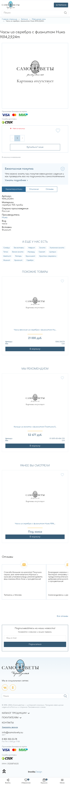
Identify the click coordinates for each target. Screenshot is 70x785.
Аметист (7, 256)
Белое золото (17, 252)
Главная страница (9, 19)
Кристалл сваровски (47, 256)
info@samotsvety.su (12, 732)
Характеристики (14, 189)
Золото (42, 248)
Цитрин (52, 252)
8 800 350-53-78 (9, 739)
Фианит (6, 260)
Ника (4, 217)
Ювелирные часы (39, 19)
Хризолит (18, 260)
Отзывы (50, 189)
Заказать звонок (10, 727)
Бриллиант (30, 256)
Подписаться (35, 644)
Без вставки (19, 248)
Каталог (24, 19)
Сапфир (6, 248)
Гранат (42, 252)
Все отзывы (62, 616)
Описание (34, 189)
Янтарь (18, 256)
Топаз (5, 252)
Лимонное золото (57, 248)
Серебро (30, 260)
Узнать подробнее (16, 180)
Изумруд (31, 252)
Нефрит (31, 248)
